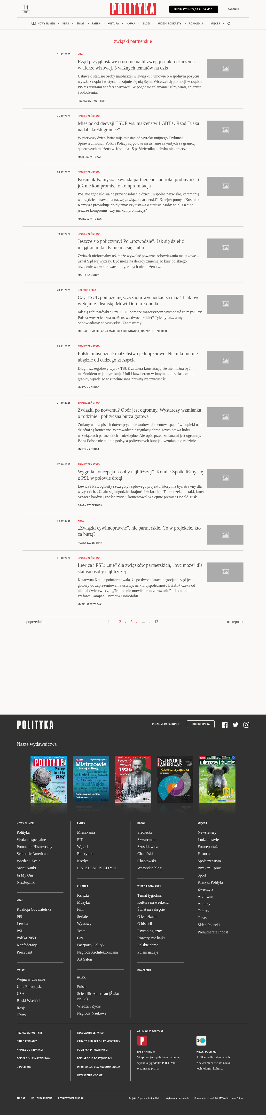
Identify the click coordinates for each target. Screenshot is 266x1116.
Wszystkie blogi (150, 869)
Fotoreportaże (208, 847)
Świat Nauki (26, 869)
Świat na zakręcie (151, 910)
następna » (235, 622)
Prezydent (24, 953)
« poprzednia (33, 622)
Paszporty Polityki (91, 946)
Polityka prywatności (92, 1050)
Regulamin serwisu (90, 1033)
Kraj (66, 24)
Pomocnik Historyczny (34, 847)
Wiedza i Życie (28, 861)
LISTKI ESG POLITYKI (97, 869)
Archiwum (206, 897)
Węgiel (82, 847)
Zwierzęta (205, 890)
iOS (139, 1052)
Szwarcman (146, 840)
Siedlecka (144, 833)
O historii (144, 924)
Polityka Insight (42, 1099)
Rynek (96, 24)
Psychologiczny (149, 931)
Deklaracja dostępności (94, 1059)
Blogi (146, 24)
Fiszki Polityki (206, 1052)
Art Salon (84, 960)
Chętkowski (146, 861)
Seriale (82, 917)
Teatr (81, 931)
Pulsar (82, 987)
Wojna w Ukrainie (31, 980)
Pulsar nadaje (147, 953)
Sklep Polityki (209, 926)
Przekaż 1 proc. (210, 869)
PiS (19, 917)
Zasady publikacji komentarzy (98, 1041)
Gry (80, 938)
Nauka (130, 24)
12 (156, 622)
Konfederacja (27, 946)
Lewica (22, 924)
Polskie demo (147, 946)
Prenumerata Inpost (166, 724)
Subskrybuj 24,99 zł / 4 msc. (193, 9)
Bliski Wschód (28, 1001)
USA (20, 994)
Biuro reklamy (27, 1041)
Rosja (21, 1008)
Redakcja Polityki (29, 1033)
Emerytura (85, 854)
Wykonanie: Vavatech (177, 1099)
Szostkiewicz (147, 847)
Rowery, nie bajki (151, 938)
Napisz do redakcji (30, 1050)
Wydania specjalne (31, 840)
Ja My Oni (25, 876)
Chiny (21, 1016)
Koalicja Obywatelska (34, 910)
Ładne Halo (154, 1099)
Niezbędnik (26, 883)
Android (149, 1052)
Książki (83, 896)
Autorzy (204, 904)
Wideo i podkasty (169, 24)
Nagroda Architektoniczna (97, 953)
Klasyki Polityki (210, 883)
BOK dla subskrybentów (33, 1059)
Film (80, 910)
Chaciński (145, 854)
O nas (202, 918)
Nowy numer (46, 24)
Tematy (203, 911)
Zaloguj (232, 9)
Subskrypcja (201, 724)
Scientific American (32, 854)
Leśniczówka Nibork (71, 1099)
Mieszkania (86, 833)
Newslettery (207, 833)
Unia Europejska (30, 987)
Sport (202, 876)
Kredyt (82, 861)
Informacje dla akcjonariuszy (99, 1067)
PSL (20, 931)
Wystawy (84, 924)
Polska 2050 (26, 938)
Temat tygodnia (149, 896)
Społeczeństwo (209, 861)
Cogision (142, 1099)
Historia (204, 854)
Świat (81, 24)
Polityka (23, 833)
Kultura (113, 24)
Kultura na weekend (153, 903)
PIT (80, 840)
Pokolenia (196, 24)
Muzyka (83, 903)
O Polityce (24, 1067)
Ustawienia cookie (89, 1076)
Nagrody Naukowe (91, 1014)
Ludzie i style (208, 840)
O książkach (146, 917)
